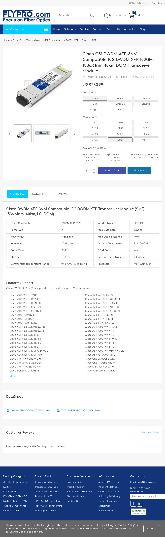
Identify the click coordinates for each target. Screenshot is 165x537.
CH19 (145, 123)
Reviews (62, 194)
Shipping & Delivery (109, 496)
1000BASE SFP (10, 491)
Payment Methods (109, 487)
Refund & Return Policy (79, 491)
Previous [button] (10, 134)
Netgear (94, 109)
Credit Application (109, 491)
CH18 (120, 123)
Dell (95, 104)
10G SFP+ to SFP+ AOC (15, 496)
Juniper (120, 98)
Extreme (120, 104)
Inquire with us (155, 156)
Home (56, 29)
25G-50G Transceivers (15, 482)
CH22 (146, 128)
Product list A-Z (43, 496)
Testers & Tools (11, 511)
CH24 (120, 134)
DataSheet (40, 194)
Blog (142, 29)
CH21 (120, 128)
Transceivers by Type (46, 487)
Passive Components (14, 506)
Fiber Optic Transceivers (48, 506)
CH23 (95, 134)
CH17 (95, 123)
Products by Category (47, 491)
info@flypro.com (147, 482)
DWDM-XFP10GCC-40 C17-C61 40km (30, 410)
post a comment (55, 446)
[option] (23, 133)
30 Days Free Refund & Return (93, 157)
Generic (145, 104)
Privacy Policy (106, 511)
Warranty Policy (75, 496)
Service (84, 29)
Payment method (138, 156)
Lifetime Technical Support (116, 157)
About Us (129, 29)
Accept (151, 528)
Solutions (70, 29)
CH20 (95, 128)
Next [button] (74, 134)
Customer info (75, 482)
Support (98, 29)
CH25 (146, 134)
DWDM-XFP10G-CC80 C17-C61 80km (81, 410)
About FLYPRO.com (109, 482)
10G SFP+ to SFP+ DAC (15, 501)
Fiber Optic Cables (45, 511)
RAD (120, 109)
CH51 (120, 140)
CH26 (95, 140)
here (39, 532)
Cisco (95, 98)
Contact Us (113, 29)
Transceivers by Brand (47, 482)
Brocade (145, 98)
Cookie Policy (126, 525)
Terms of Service (108, 501)
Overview (17, 194)
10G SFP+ (8, 487)
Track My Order (75, 487)
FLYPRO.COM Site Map (47, 501)
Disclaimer (104, 506)
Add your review (150, 432)
